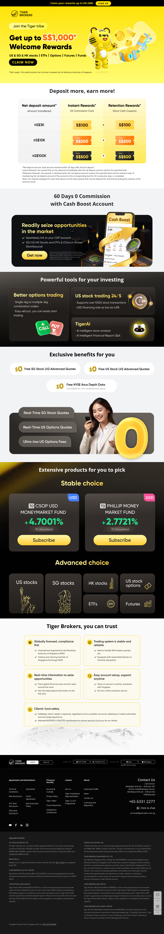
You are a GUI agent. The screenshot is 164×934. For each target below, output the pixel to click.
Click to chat (148, 808)
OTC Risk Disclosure (13, 804)
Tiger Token (51, 801)
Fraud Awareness (53, 805)
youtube (10, 825)
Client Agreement (30, 797)
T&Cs (12, 72)
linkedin (21, 825)
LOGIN (32, 762)
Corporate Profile (91, 789)
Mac (129, 762)
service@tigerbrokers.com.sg (142, 813)
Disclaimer (30, 789)
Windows (147, 762)
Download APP (157, 911)
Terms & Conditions (13, 790)
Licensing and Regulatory (90, 803)
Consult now (157, 899)
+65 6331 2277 (142, 801)
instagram (27, 825)
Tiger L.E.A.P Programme (70, 802)
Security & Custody (50, 790)
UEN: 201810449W (49, 924)
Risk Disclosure (15, 796)
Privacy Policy (52, 796)
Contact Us (88, 798)
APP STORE (81, 762)
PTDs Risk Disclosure (13, 812)
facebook (16, 825)
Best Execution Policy (32, 804)
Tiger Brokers (17, 762)
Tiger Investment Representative (72, 794)
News (86, 793)
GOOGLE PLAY (99, 762)
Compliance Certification (51, 811)
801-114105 (60, 862)
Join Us (68, 789)
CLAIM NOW (23, 62)
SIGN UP (103, 3)
